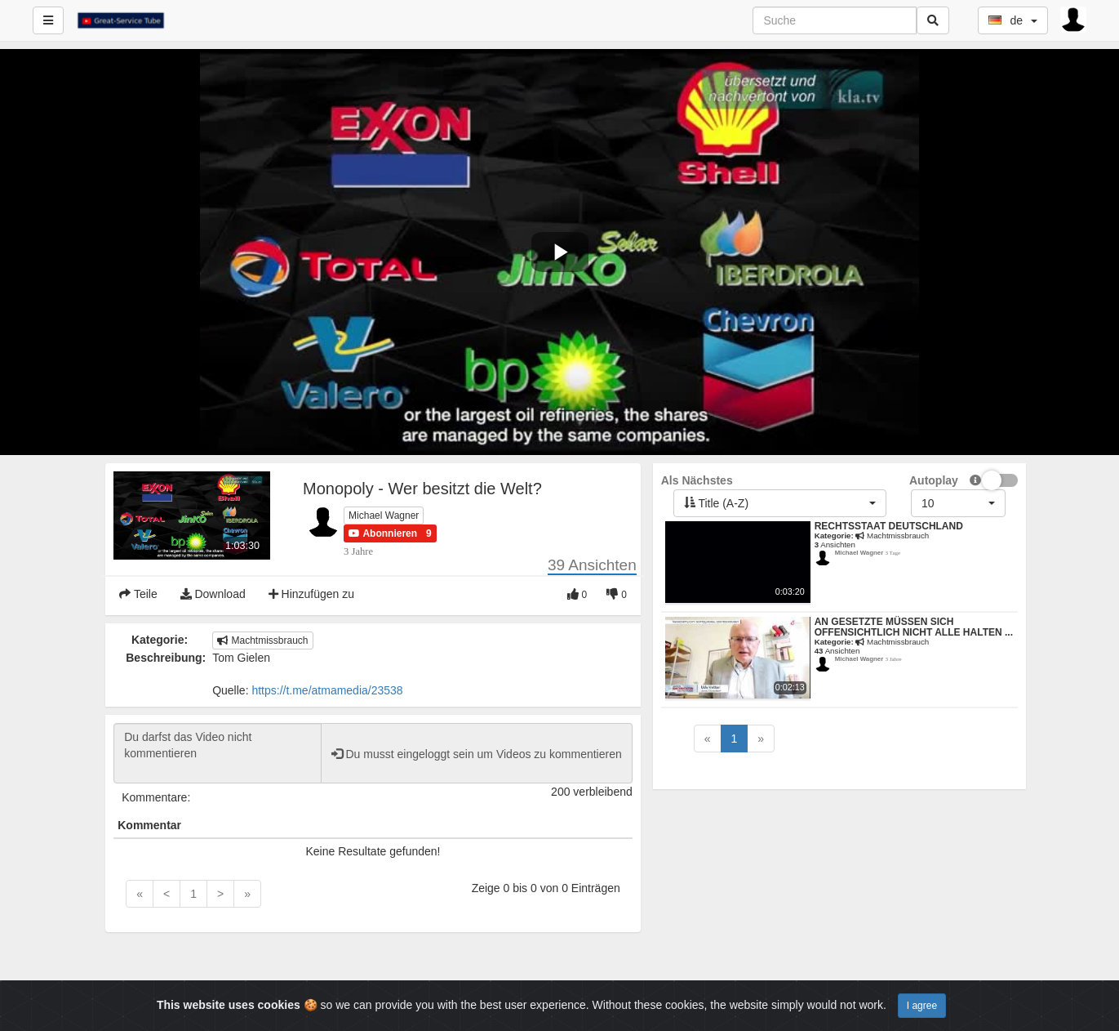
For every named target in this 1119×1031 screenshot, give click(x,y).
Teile (138, 593)
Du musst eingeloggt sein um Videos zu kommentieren (476, 754)
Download (213, 593)
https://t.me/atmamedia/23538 (326, 690)
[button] (383, 533)
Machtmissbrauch (262, 640)
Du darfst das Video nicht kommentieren (217, 753)
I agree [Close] (922, 1005)
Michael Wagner (384, 515)
